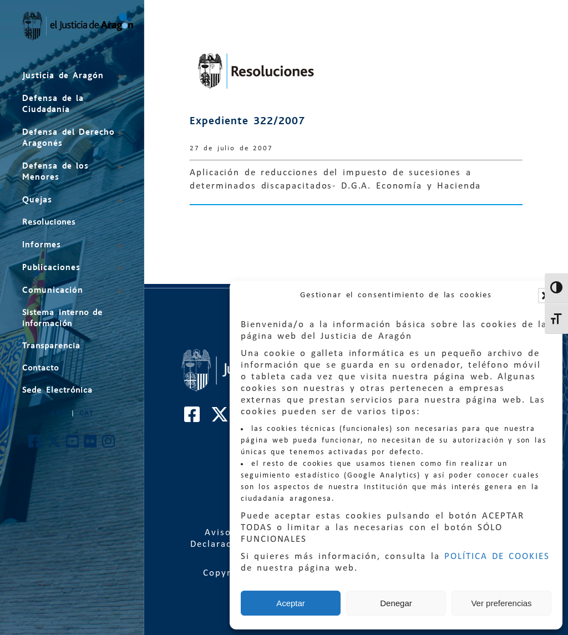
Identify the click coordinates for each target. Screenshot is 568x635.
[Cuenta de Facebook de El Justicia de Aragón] (35, 444)
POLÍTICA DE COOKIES (497, 556)
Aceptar (290, 603)
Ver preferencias (501, 603)
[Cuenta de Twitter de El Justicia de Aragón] (54, 444)
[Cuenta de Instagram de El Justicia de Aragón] (109, 444)
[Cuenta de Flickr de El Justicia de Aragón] (91, 444)
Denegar (396, 603)
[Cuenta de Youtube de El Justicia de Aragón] (73, 444)
